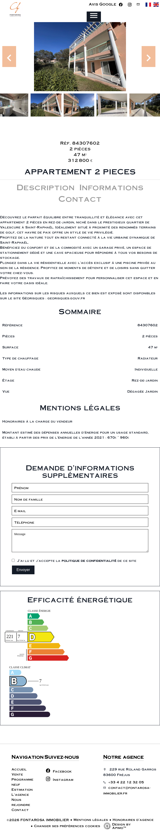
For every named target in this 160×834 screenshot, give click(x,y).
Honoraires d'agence (133, 819)
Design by (116, 825)
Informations (111, 187)
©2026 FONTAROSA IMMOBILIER (38, 820)
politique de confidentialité (89, 560)
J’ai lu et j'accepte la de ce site (76, 560)
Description (46, 187)
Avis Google (102, 4)
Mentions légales (91, 819)
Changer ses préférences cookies (67, 826)
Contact (80, 198)
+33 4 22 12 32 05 (126, 782)
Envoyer (23, 570)
